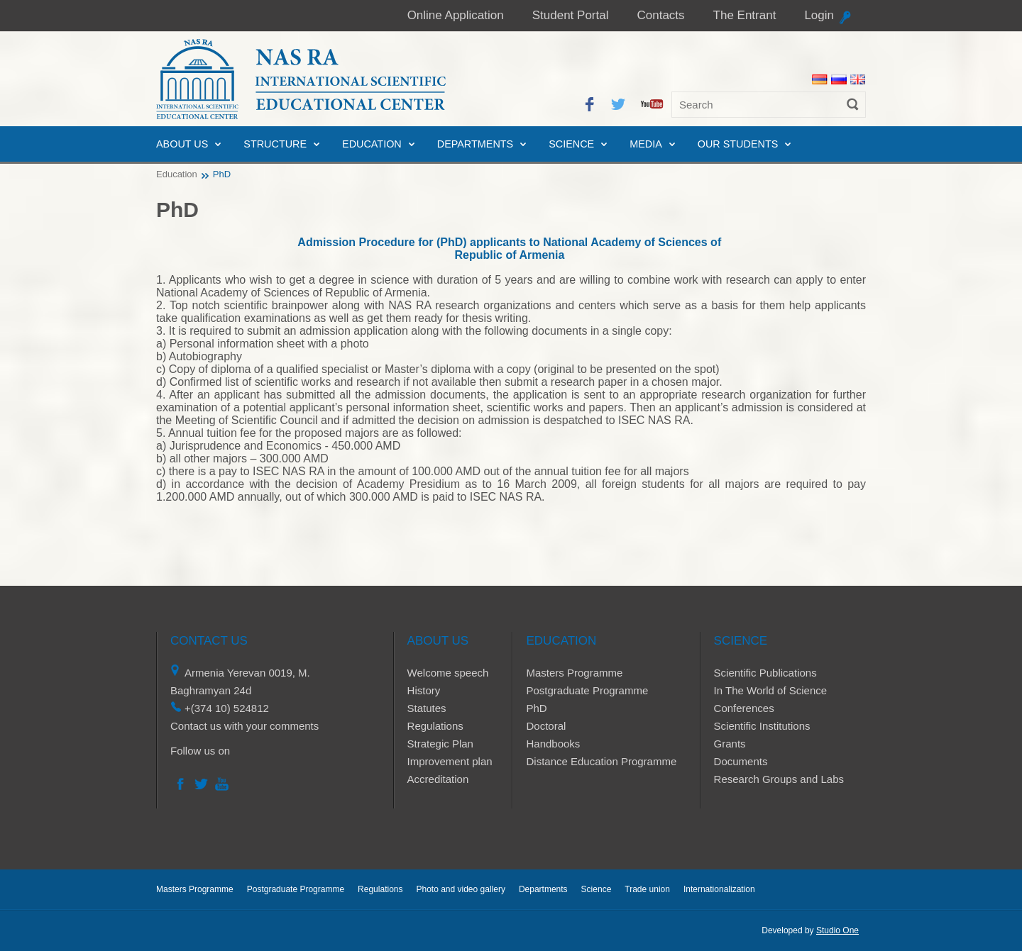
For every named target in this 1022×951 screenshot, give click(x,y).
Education (372, 144)
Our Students (738, 144)
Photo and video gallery (460, 889)
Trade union (647, 889)
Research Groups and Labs (779, 779)
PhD (536, 708)
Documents (741, 761)
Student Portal (570, 15)
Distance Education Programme (601, 761)
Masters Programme (574, 673)
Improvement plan (450, 761)
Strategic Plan (440, 744)
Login (819, 15)
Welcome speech (448, 673)
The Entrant (744, 15)
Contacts (660, 15)
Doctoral (546, 726)
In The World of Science (771, 690)
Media (646, 144)
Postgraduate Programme (587, 690)
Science (571, 144)
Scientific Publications (765, 673)
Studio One (837, 930)
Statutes (426, 708)
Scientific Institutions (762, 726)
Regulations (435, 726)
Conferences (744, 708)
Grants (730, 744)
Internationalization (719, 889)
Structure (275, 144)
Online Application (455, 15)
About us (182, 144)
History (424, 690)
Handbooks (553, 744)
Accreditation (438, 779)
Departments (475, 144)
